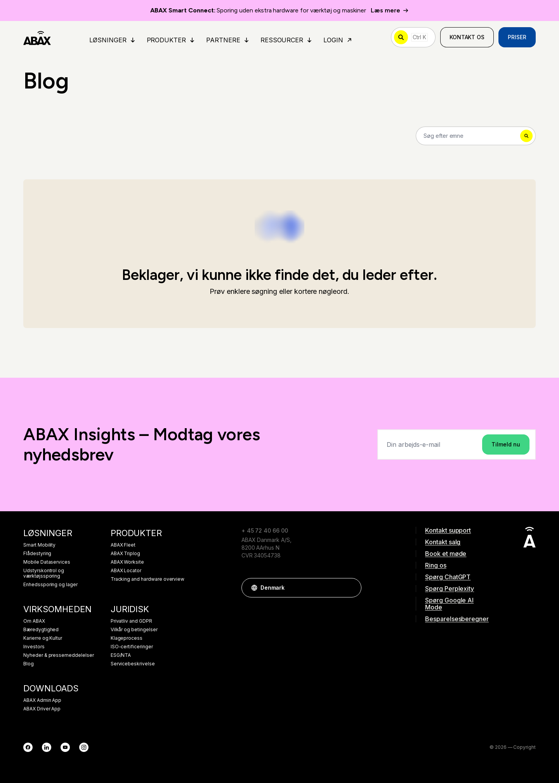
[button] (351, 588)
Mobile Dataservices (46, 562)
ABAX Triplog (125, 553)
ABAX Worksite (127, 562)
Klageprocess (126, 638)
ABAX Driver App (42, 709)
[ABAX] (37, 37)
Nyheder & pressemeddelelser (58, 655)
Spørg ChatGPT (447, 576)
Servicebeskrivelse (133, 664)
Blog (28, 664)
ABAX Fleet (123, 545)
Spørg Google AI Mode (449, 604)
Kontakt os (467, 37)
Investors (34, 646)
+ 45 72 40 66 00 (264, 530)
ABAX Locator (126, 570)
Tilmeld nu (505, 444)
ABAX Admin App (42, 700)
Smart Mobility (39, 545)
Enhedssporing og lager (50, 584)
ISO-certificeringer (132, 646)
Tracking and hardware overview (148, 579)
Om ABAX (34, 621)
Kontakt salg (442, 541)
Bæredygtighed (41, 629)
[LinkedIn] (46, 747)
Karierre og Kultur (42, 638)
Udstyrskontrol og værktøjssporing (43, 573)
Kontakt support (448, 530)
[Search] (476, 136)
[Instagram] (84, 747)
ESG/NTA (121, 655)
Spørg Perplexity (449, 588)
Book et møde (445, 553)
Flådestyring (37, 553)
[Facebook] (28, 747)
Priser (517, 37)
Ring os (435, 565)
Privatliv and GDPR (131, 621)
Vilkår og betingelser (134, 629)
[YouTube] (65, 747)
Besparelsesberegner (457, 618)
